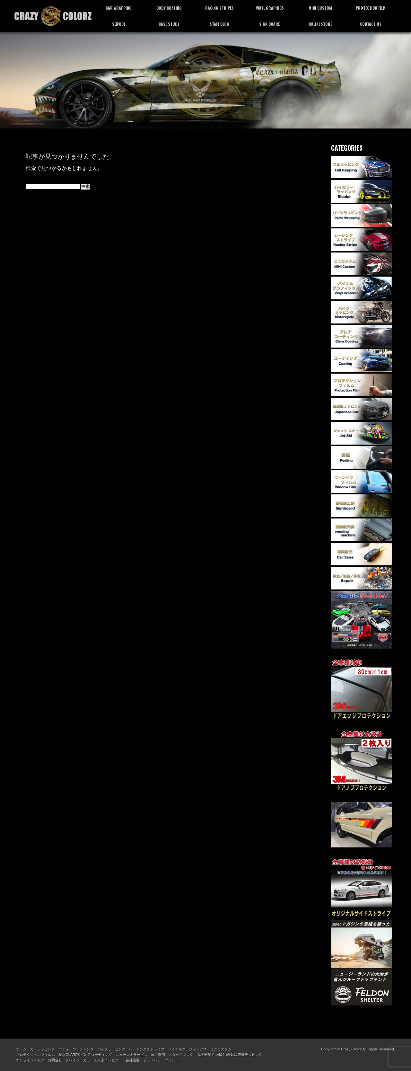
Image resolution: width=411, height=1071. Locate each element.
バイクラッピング (111, 1049)
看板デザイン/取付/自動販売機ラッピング (229, 1055)
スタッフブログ (181, 1055)
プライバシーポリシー (161, 1060)
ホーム (21, 1049)
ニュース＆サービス (131, 1055)
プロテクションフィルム (35, 1055)
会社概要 (133, 1060)
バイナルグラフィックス (187, 1049)
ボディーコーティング (76, 1049)
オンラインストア (30, 1060)
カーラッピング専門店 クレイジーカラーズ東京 (53, 16)
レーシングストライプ (146, 1049)
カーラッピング (42, 1049)
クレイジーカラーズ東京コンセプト (94, 1060)
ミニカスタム (221, 1049)
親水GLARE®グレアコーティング (85, 1055)
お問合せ (55, 1060)
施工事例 (158, 1055)
